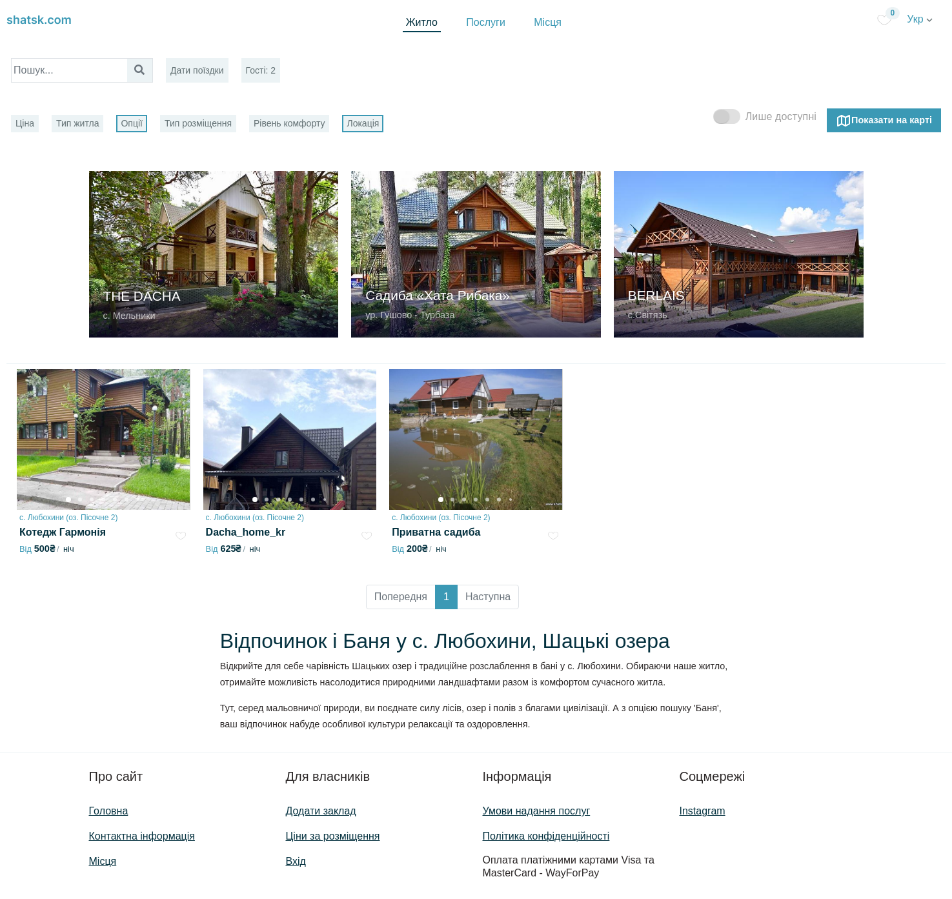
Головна (108, 810)
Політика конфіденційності (546, 836)
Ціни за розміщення (333, 836)
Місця (548, 22)
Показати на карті (884, 120)
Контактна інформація (142, 836)
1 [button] (446, 596)
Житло (422, 22)
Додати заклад (321, 810)
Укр (920, 19)
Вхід (296, 861)
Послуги (485, 22)
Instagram (702, 810)
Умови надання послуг (537, 810)
